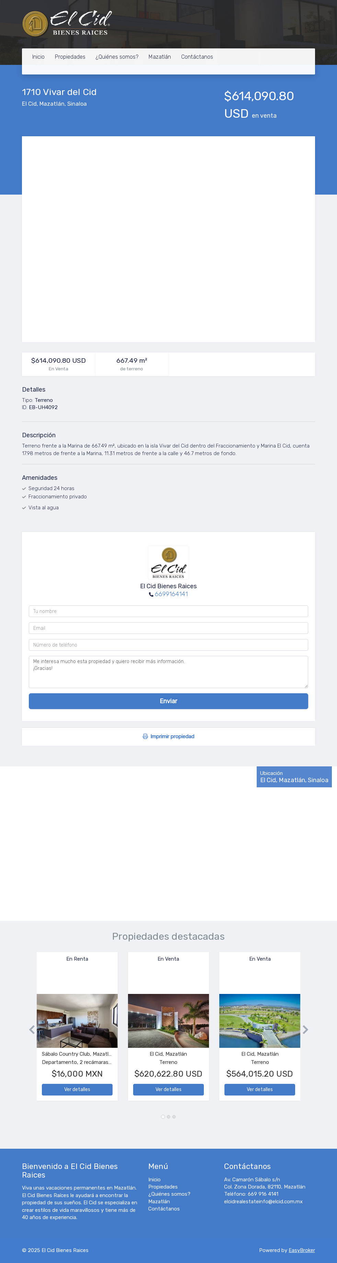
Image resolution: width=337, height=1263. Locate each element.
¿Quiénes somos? (117, 57)
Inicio (38, 57)
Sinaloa (77, 104)
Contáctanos (197, 57)
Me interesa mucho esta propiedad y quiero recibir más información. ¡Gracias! (168, 672)
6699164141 (171, 594)
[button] (29, 1030)
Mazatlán (160, 57)
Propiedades (70, 57)
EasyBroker (302, 1250)
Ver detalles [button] (77, 1089)
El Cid (29, 104)
